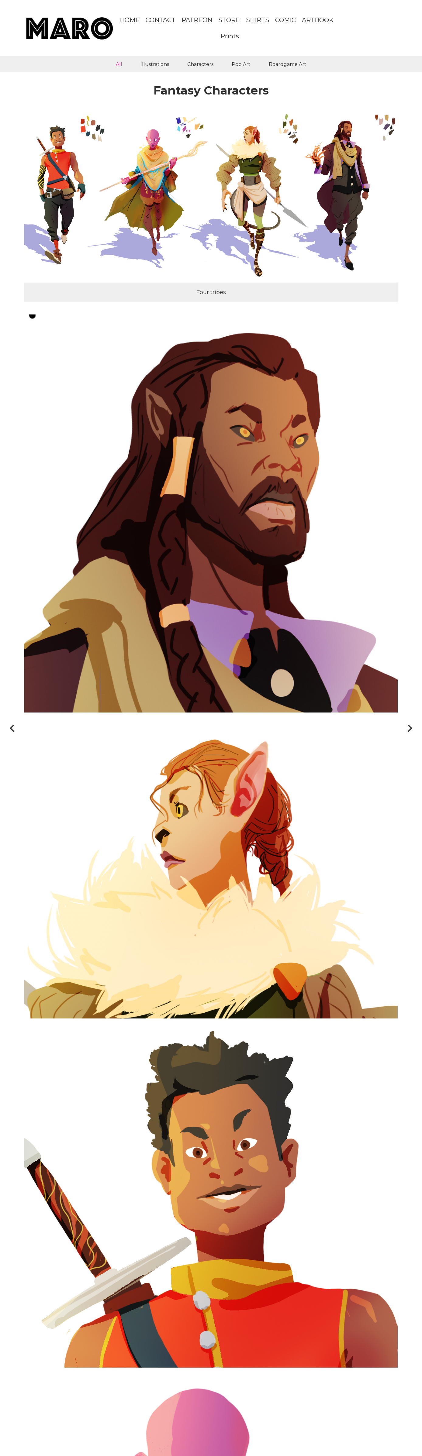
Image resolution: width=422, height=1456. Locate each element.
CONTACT (160, 20)
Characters (200, 64)
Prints (229, 36)
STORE (229, 20)
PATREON (197, 20)
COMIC (285, 20)
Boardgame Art (287, 64)
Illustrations (154, 64)
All (119, 64)
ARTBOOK (318, 20)
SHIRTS (257, 20)
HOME (130, 20)
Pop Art (241, 64)
